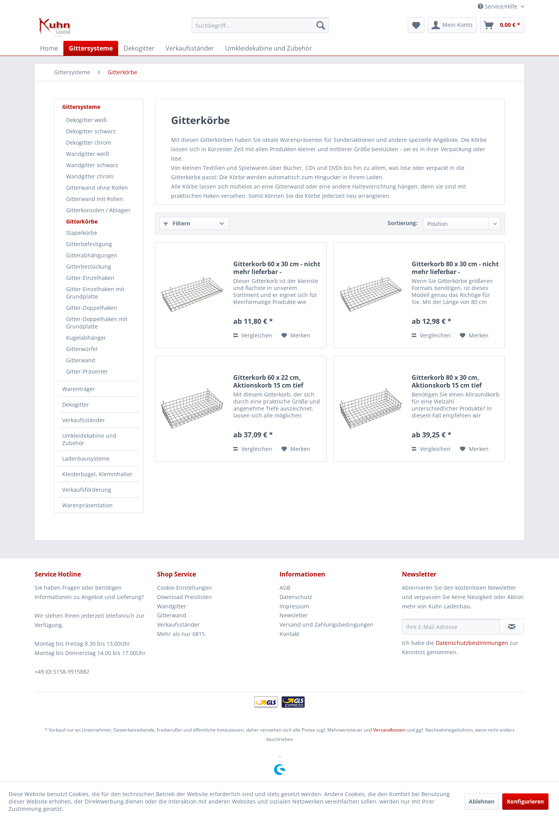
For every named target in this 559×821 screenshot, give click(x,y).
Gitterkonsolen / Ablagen (98, 210)
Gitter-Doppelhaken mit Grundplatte (97, 322)
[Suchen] (321, 25)
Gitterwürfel (82, 349)
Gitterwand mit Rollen (94, 199)
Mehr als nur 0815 (181, 634)
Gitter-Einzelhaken (90, 277)
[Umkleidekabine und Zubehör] (269, 48)
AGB (285, 587)
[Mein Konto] (452, 25)
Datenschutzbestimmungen (472, 642)
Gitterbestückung (88, 266)
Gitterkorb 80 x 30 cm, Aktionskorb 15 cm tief (447, 381)
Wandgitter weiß (87, 153)
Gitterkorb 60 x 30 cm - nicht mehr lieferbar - (276, 268)
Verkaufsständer (83, 420)
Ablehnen (481, 801)
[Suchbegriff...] (260, 25)
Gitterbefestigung (89, 244)
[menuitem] (260, 25)
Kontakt (289, 634)
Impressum (294, 606)
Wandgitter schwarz (92, 165)
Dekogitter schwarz (91, 131)
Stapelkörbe (81, 232)
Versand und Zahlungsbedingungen (327, 624)
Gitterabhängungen (91, 255)
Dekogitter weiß (86, 120)
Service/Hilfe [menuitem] (498, 6)
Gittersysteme (81, 106)
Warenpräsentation (87, 505)
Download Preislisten (184, 597)
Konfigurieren (525, 801)
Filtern (177, 223)
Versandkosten (389, 730)
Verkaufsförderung (86, 489)
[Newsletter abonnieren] (512, 626)
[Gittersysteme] (90, 48)
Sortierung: (403, 223)
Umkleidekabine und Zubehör (89, 439)
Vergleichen (252, 335)
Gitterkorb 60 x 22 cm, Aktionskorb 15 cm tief (268, 381)
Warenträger (78, 389)
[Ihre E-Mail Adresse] (451, 626)
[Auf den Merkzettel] (295, 335)
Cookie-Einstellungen (184, 587)
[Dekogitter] (139, 48)
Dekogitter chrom (88, 142)
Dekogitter (75, 404)
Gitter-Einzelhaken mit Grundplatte (95, 292)
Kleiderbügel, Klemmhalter (97, 474)
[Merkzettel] (416, 25)
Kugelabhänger (86, 337)
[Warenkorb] (502, 25)
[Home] (49, 48)
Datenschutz (296, 597)
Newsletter (294, 615)
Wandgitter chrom (90, 176)
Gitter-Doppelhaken (91, 307)
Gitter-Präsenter (87, 371)
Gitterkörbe (82, 221)
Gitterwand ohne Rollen (97, 187)
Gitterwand (80, 360)
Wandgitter (171, 606)
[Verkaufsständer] (190, 48)
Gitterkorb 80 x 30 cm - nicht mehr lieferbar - (455, 268)
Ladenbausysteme (86, 458)
